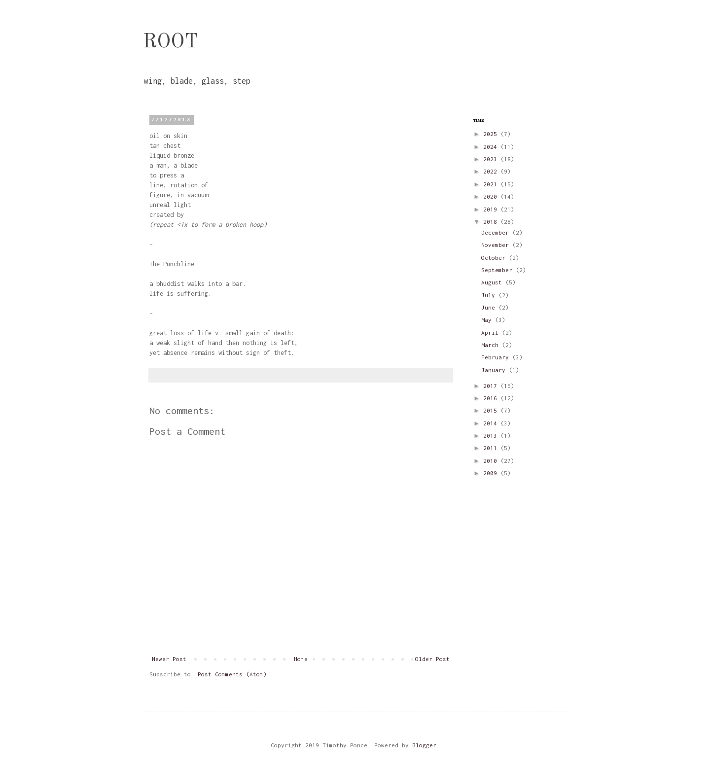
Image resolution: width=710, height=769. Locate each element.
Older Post (432, 659)
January (495, 370)
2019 (491, 209)
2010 (491, 460)
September (498, 270)
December (496, 232)
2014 (491, 423)
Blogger (424, 745)
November (496, 245)
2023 (491, 159)
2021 (491, 184)
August (493, 282)
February (496, 357)
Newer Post (169, 659)
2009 (491, 473)
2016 (491, 398)
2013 (491, 435)
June (489, 307)
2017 (491, 386)
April (491, 332)
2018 (491, 221)
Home (301, 659)
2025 (491, 134)
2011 (491, 448)
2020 (491, 196)
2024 (491, 146)
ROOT (170, 42)
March (491, 345)
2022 (491, 171)
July (489, 295)
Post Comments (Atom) (232, 674)
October (495, 257)
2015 (491, 410)
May (488, 319)
